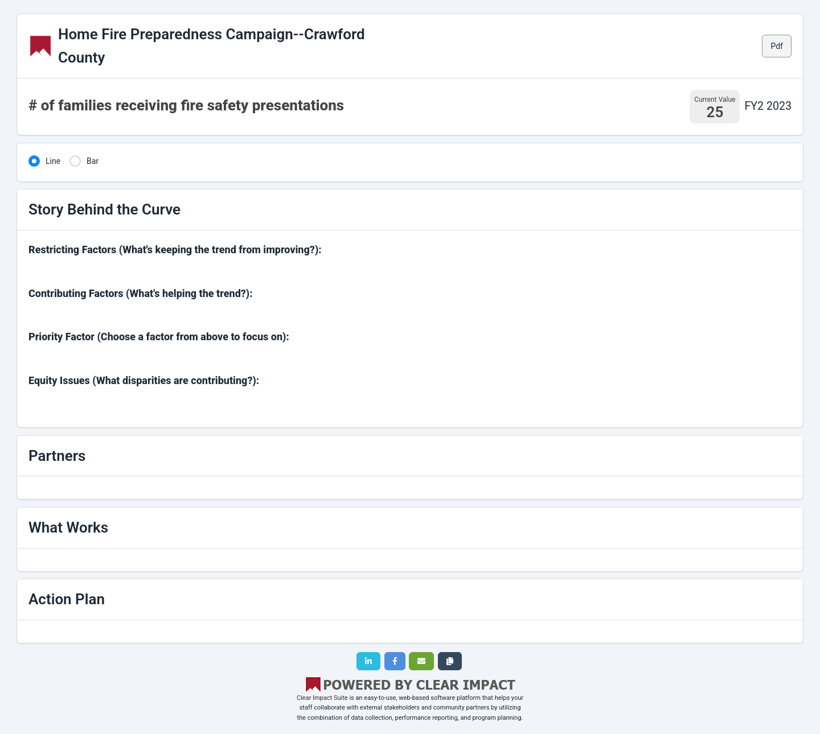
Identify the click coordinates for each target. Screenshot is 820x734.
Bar (93, 161)
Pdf (776, 46)
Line (53, 161)
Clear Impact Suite (322, 698)
